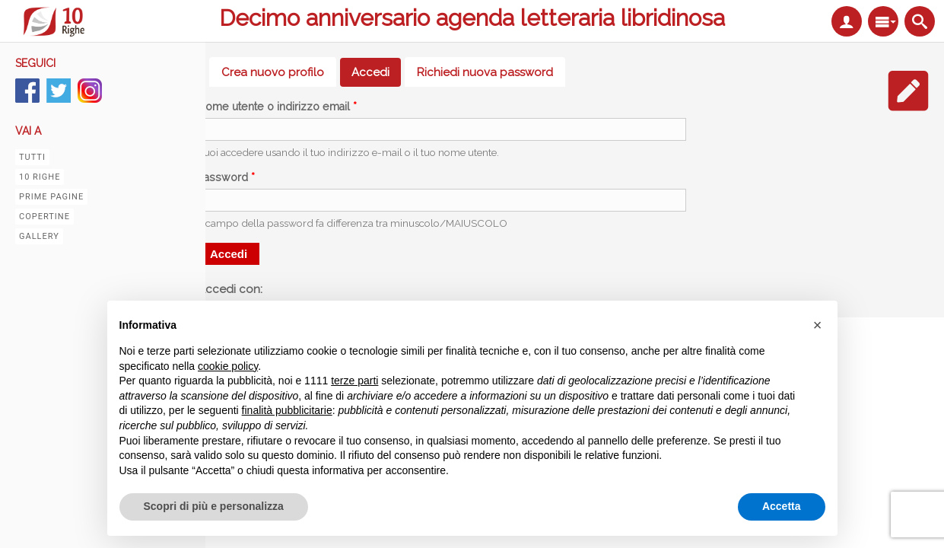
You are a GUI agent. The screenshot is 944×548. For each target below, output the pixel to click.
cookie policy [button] (228, 366)
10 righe (39, 177)
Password (226, 177)
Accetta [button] (781, 506)
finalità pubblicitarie (287, 410)
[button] (818, 325)
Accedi (376, 72)
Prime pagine (51, 197)
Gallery (39, 236)
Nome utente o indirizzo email (277, 106)
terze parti (354, 380)
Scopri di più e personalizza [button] (214, 506)
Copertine (44, 216)
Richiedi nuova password (485, 72)
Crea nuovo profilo (272, 72)
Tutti (32, 157)
